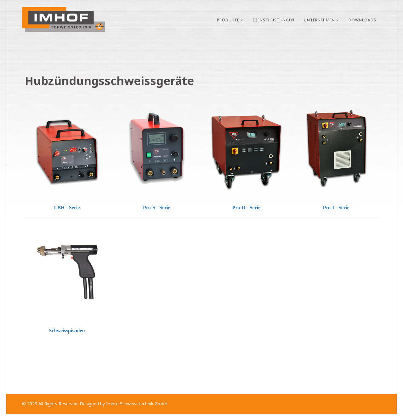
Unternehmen (319, 20)
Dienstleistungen (273, 20)
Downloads (362, 20)
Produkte (228, 20)
